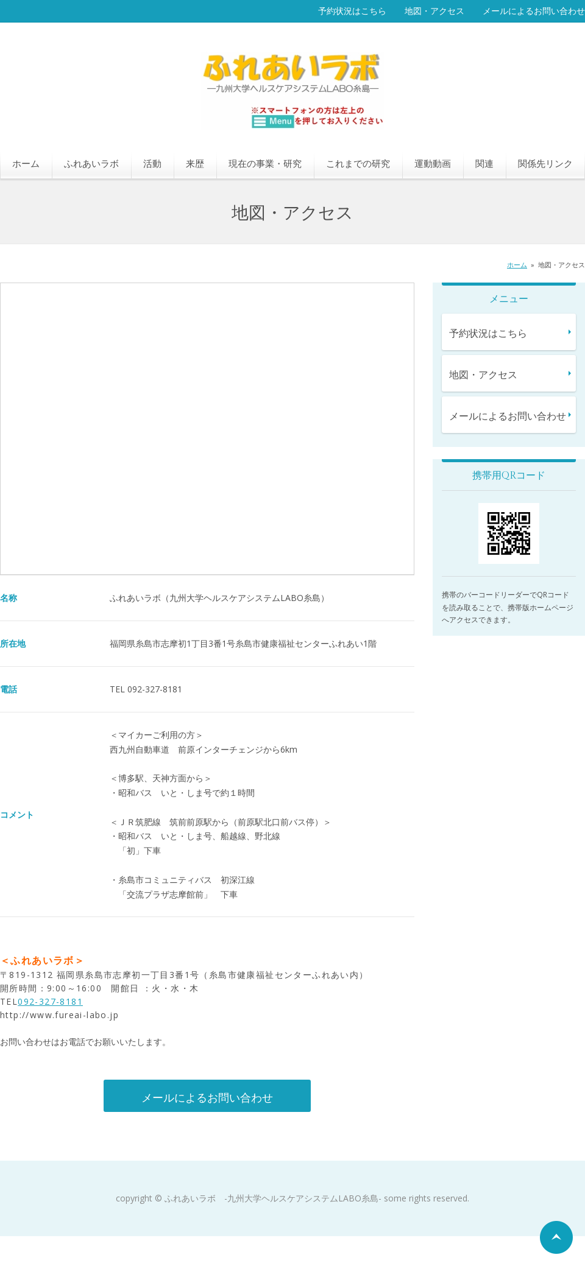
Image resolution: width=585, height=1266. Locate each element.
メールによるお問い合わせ (534, 10)
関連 (484, 163)
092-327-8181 (50, 1001)
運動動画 (432, 163)
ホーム (26, 163)
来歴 (195, 163)
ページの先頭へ (556, 1237)
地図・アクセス (434, 10)
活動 (152, 163)
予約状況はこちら (352, 10)
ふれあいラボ (91, 163)
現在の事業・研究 (265, 163)
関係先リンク (545, 163)
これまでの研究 (358, 163)
